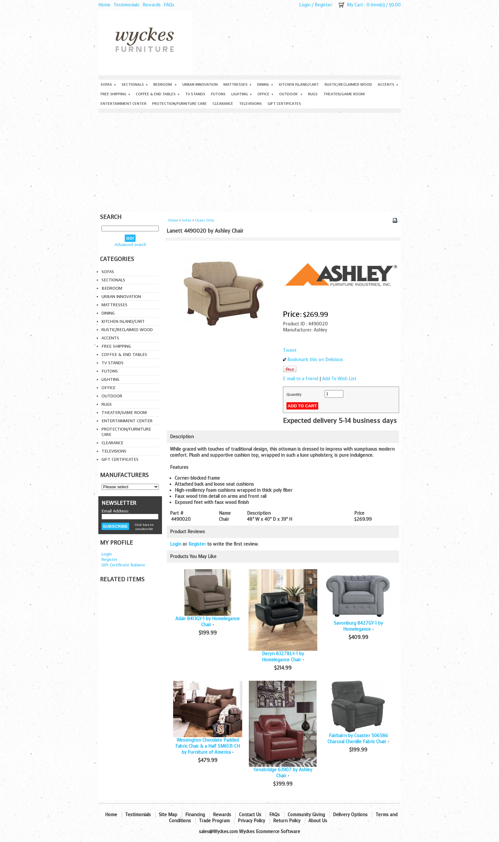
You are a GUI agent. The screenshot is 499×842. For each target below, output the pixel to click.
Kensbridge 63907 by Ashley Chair (282, 773)
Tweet (290, 350)
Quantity (293, 394)
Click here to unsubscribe (144, 527)
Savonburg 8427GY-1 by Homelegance (358, 626)
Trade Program (214, 821)
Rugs (313, 94)
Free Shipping (115, 94)
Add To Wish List (339, 379)
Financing (195, 815)
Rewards (152, 5)
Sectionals (135, 84)
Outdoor (290, 94)
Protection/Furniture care (179, 103)
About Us (317, 821)
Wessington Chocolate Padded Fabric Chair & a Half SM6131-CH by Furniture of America (207, 746)
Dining (265, 84)
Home (104, 5)
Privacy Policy (251, 821)
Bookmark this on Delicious (315, 360)
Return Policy (286, 821)
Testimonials (126, 5)
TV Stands (195, 94)
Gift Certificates (284, 103)
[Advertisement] (249, 160)
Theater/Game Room (344, 94)
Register (323, 5)
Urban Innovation (200, 84)
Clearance (223, 103)
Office (265, 94)
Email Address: (115, 511)
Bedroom (165, 84)
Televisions (250, 103)
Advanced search (130, 244)
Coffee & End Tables (157, 94)
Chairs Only (204, 220)
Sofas (108, 84)
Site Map (168, 815)
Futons (218, 94)
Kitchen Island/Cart (299, 84)
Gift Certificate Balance (123, 565)
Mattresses (237, 84)
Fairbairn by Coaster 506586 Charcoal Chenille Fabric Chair (357, 739)
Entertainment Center (123, 103)
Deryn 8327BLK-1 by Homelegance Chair (283, 657)
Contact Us (250, 815)
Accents (388, 84)
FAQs (169, 5)
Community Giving (306, 815)
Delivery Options (350, 815)
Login (305, 5)
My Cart (355, 5)
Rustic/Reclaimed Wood (348, 84)
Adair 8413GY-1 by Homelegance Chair (207, 622)
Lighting (241, 94)
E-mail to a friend (300, 379)
